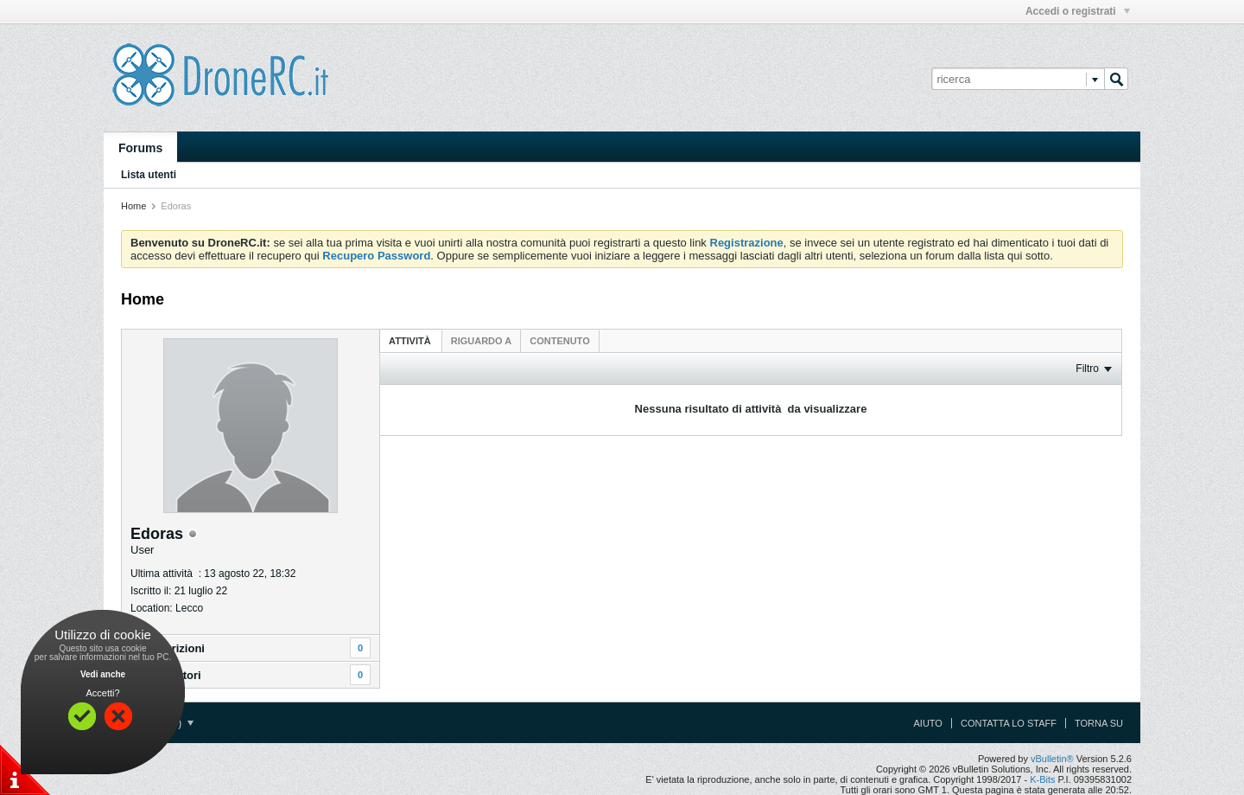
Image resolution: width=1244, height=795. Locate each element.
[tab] (411, 340)
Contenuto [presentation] (559, 341)
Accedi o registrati (1077, 11)
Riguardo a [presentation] (481, 341)
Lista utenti (148, 175)
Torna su (1099, 723)
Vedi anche (102, 674)
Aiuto (928, 723)
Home (133, 206)
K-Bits (1042, 779)
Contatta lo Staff (1009, 723)
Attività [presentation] (411, 341)
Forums (140, 148)
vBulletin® (1052, 758)
